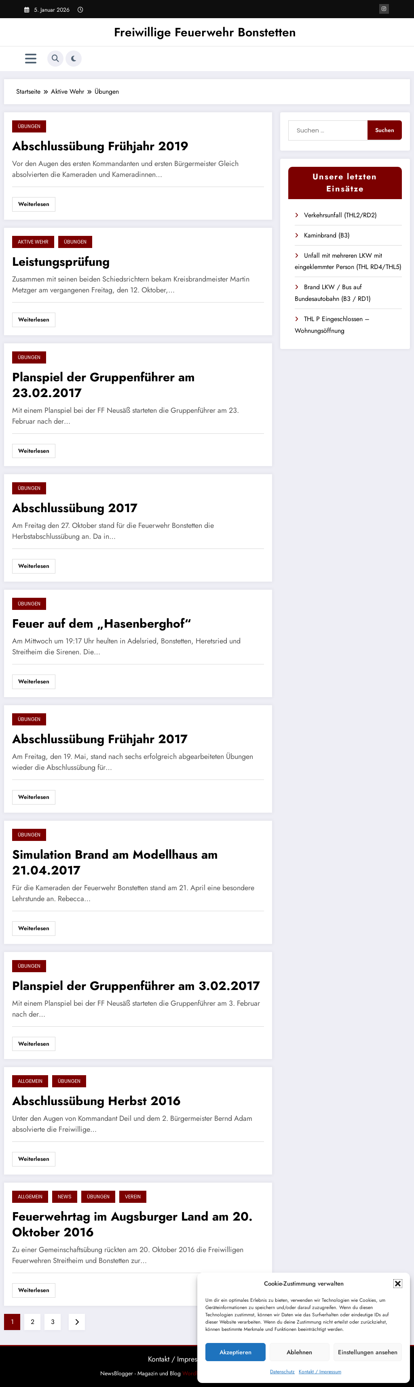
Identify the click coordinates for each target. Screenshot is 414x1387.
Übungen (29, 126)
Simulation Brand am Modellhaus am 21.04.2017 (115, 862)
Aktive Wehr (33, 241)
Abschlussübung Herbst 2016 (96, 1101)
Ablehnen (299, 1352)
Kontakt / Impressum (320, 1371)
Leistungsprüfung (61, 261)
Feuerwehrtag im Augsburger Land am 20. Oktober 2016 (132, 1224)
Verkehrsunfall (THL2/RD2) (340, 215)
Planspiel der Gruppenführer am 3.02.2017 (136, 986)
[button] (398, 1284)
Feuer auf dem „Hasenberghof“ (101, 623)
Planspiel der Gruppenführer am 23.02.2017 (103, 385)
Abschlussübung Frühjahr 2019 (100, 146)
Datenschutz (282, 1371)
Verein (133, 1196)
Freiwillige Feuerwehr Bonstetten (205, 32)
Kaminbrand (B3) (327, 235)
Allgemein (30, 1081)
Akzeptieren (235, 1352)
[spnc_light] (73, 58)
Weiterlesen (33, 204)
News (65, 1196)
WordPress (195, 1373)
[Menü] (30, 58)
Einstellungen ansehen (367, 1352)
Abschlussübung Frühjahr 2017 (100, 739)
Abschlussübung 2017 (74, 508)
